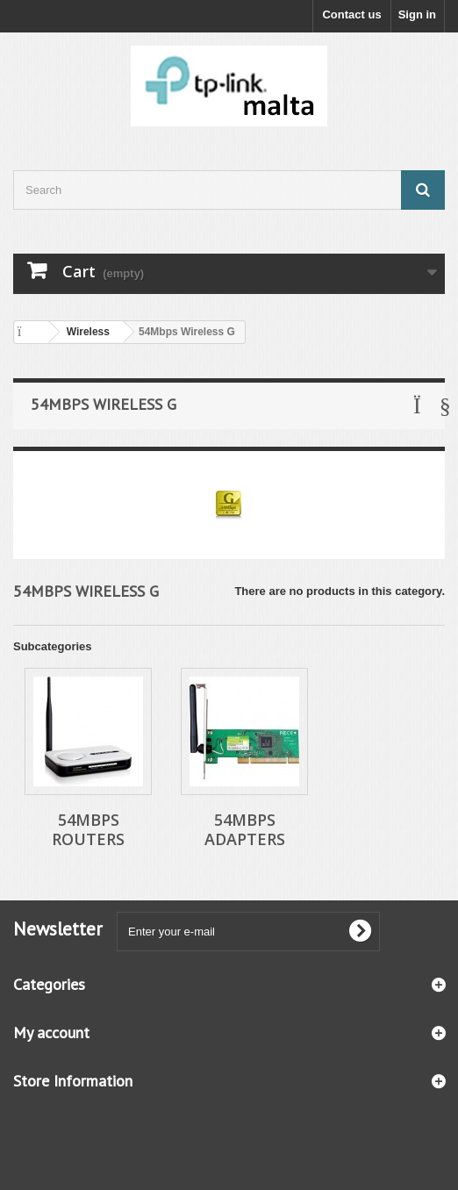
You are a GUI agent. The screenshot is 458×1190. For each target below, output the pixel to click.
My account (51, 1032)
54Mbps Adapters (244, 829)
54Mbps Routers (88, 829)
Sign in (417, 14)
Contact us (351, 14)
